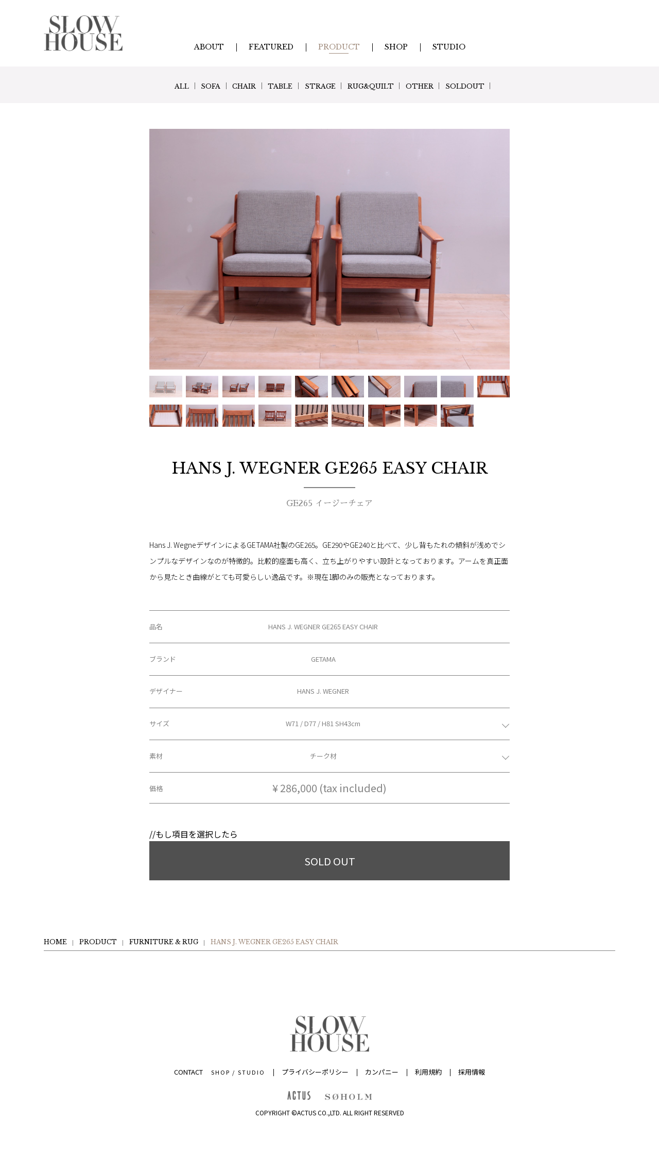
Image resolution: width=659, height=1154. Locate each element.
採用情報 (471, 1072)
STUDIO (251, 1072)
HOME (55, 942)
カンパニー (381, 1072)
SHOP (220, 1072)
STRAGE (322, 86)
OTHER (442, 86)
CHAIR (229, 86)
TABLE (274, 86)
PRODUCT (98, 942)
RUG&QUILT (383, 86)
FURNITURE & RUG (163, 942)
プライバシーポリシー (315, 1072)
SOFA (187, 86)
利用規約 (428, 1072)
